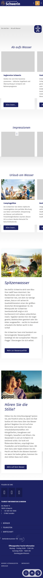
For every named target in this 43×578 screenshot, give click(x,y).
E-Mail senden (9, 513)
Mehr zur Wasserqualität (17, 350)
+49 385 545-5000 (10, 511)
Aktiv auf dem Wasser (15, 467)
